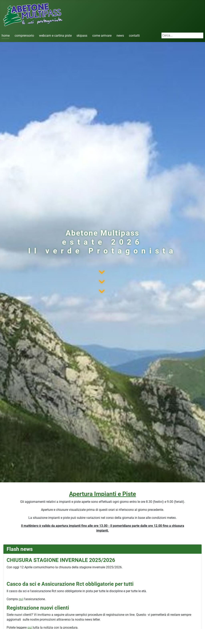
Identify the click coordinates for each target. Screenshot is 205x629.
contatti (134, 35)
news (120, 35)
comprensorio (24, 35)
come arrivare (102, 35)
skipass (81, 35)
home (6, 35)
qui (21, 599)
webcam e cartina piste (55, 35)
